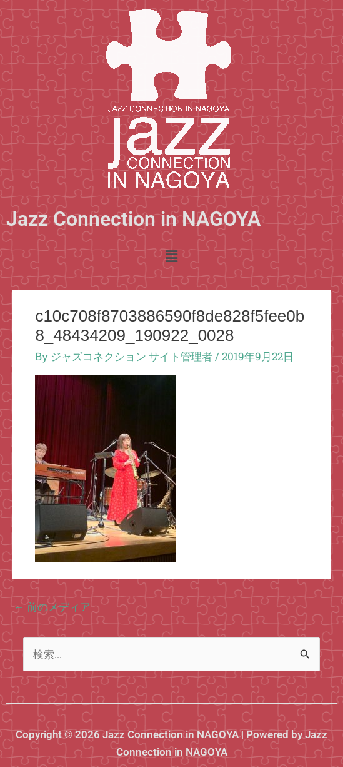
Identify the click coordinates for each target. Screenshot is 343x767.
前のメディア (52, 606)
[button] (171, 256)
